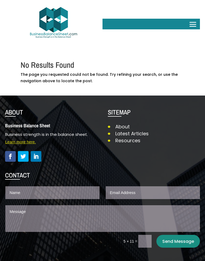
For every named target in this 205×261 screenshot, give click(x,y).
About (122, 126)
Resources (127, 140)
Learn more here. (20, 142)
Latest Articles (132, 133)
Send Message (178, 241)
